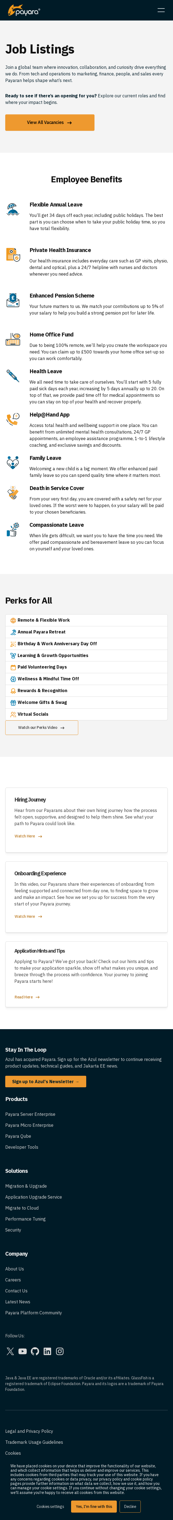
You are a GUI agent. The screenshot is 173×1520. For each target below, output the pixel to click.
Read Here (27, 997)
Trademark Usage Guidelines (34, 1442)
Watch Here (29, 836)
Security (13, 1230)
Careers (13, 1280)
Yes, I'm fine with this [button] (94, 1506)
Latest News (17, 1301)
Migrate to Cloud (22, 1208)
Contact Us (16, 1290)
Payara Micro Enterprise (29, 1125)
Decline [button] (130, 1506)
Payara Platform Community (33, 1312)
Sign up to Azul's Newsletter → (45, 1081)
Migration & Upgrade (26, 1186)
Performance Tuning (25, 1219)
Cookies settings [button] (50, 1506)
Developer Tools (21, 1147)
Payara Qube (18, 1136)
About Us (14, 1269)
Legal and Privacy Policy (29, 1431)
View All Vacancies (50, 123)
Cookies (13, 1453)
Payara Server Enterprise (30, 1114)
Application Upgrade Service (33, 1197)
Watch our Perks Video (41, 728)
